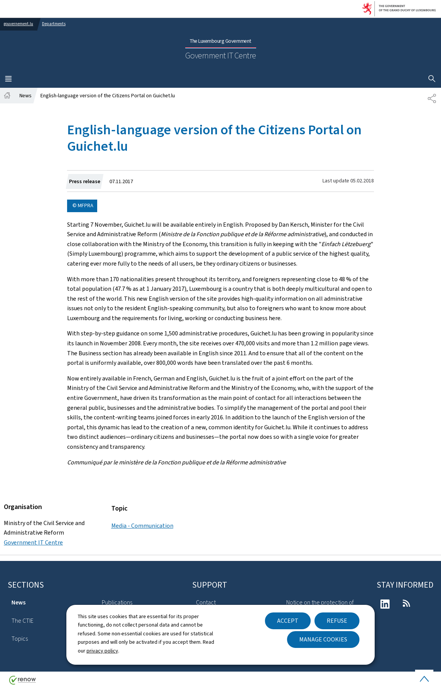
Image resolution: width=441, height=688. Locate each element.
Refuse (337, 621)
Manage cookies (323, 639)
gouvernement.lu (18, 24)
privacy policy (102, 650)
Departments (54, 24)
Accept (287, 621)
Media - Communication (142, 526)
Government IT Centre (33, 542)
